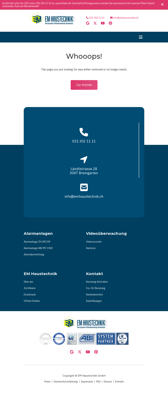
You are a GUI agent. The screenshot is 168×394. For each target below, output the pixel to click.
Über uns (28, 281)
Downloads (30, 294)
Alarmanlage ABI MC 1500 (38, 248)
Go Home (84, 85)
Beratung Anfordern (97, 281)
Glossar (108, 381)
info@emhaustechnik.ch (126, 17)
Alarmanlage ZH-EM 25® (37, 241)
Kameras (91, 248)
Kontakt (119, 381)
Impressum (87, 381)
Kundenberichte (94, 294)
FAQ (98, 381)
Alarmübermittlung (34, 254)
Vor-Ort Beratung (95, 288)
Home (47, 381)
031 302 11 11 (43, 3)
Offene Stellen (32, 300)
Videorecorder (94, 241)
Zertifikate (30, 288)
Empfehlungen (94, 300)
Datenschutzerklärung (66, 381)
